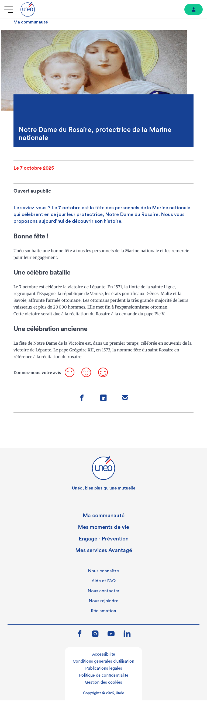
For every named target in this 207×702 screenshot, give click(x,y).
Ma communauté (30, 22)
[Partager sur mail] (126, 400)
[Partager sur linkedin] (103, 400)
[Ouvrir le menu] (8, 9)
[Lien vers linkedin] (127, 635)
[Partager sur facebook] (80, 400)
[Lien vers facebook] (79, 636)
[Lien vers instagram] (95, 636)
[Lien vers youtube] (111, 636)
